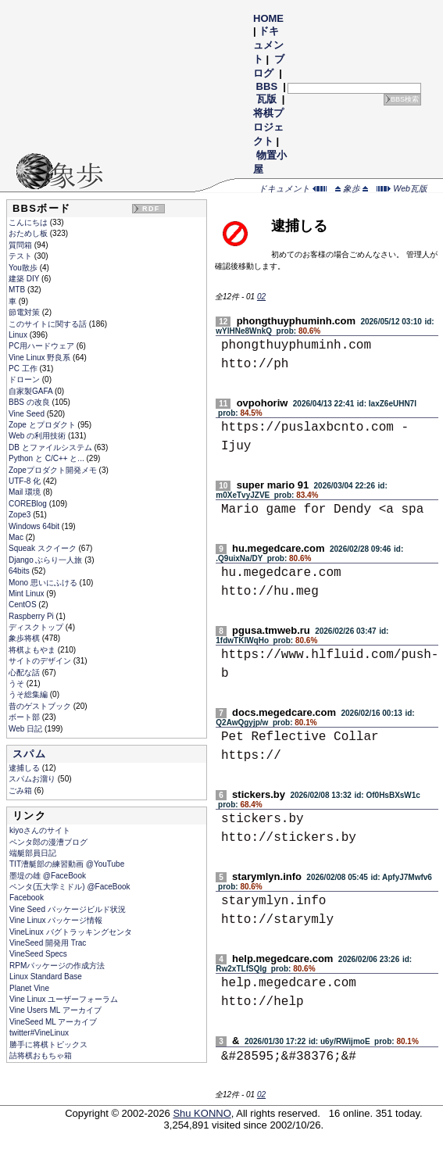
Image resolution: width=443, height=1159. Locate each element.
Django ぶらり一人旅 (46, 560)
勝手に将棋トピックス (48, 1044)
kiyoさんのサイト (39, 830)
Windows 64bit (35, 526)
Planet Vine (29, 988)
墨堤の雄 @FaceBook (47, 875)
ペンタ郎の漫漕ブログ (48, 842)
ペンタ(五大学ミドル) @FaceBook (69, 886)
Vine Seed (28, 414)
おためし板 (29, 233)
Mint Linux (27, 593)
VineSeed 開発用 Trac (47, 943)
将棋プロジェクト (268, 127)
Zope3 (21, 514)
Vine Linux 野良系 (41, 357)
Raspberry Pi (32, 616)
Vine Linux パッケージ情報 (55, 920)
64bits (20, 571)
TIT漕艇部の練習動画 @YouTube (66, 864)
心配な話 (25, 672)
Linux (19, 335)
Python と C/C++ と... (47, 458)
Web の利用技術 (38, 435)
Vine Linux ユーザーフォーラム (63, 999)
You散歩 (24, 267)
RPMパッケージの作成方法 (57, 965)
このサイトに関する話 (49, 324)
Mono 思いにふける (44, 582)
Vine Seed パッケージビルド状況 (67, 909)
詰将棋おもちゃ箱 (40, 1055)
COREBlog (29, 503)
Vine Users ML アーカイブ (55, 1010)
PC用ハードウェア (43, 346)
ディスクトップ (37, 627)
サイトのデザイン (41, 660)
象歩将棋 (25, 638)
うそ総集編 (29, 694)
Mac (17, 537)
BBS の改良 (30, 402)
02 (261, 296)
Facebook (26, 897)
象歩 (351, 188)
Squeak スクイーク (43, 548)
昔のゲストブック (41, 706)
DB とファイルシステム (51, 447)
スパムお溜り (33, 778)
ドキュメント (268, 45)
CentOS (23, 604)
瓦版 (266, 99)
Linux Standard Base (45, 976)
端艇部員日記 (32, 853)
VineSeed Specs (38, 954)
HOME (268, 18)
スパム (29, 754)
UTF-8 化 (26, 481)
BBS (266, 86)
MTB (18, 289)
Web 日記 (27, 728)
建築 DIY (25, 278)
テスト (21, 256)
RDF (150, 209)
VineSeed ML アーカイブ (53, 1022)
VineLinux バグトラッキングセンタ (70, 932)
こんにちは (29, 222)
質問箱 (21, 245)
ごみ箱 (21, 790)
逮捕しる (25, 768)
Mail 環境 (26, 492)
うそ (18, 683)
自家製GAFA (32, 391)
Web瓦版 (402, 188)
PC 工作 (24, 368)
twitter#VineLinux (39, 1032)
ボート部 (25, 717)
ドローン (25, 379)
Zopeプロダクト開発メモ (54, 470)
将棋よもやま (33, 650)
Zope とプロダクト (43, 424)
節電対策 (25, 312)
